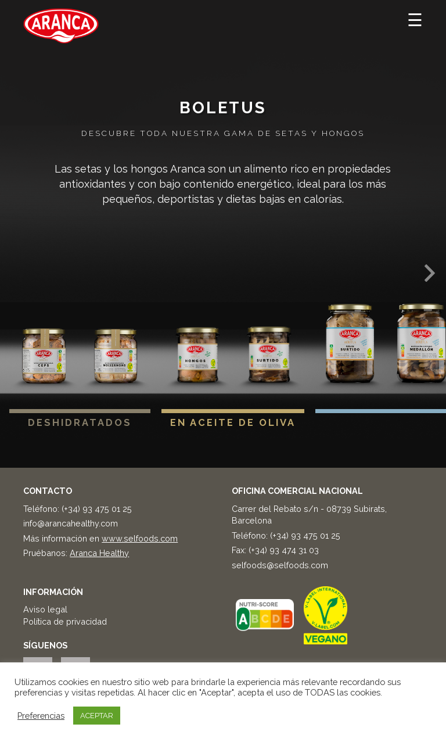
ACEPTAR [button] (96, 715)
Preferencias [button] (40, 716)
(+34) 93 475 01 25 (97, 509)
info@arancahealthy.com (70, 523)
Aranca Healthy (99, 553)
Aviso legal (45, 609)
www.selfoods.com (140, 538)
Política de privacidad (65, 621)
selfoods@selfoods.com (280, 565)
